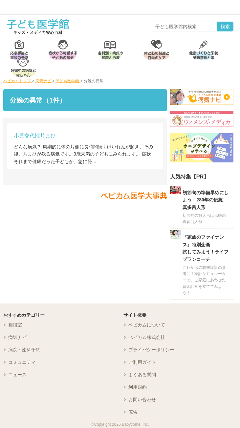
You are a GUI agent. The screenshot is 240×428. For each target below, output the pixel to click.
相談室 (15, 324)
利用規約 (137, 387)
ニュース (17, 374)
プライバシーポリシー (151, 349)
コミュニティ (22, 362)
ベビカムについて (146, 324)
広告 (133, 412)
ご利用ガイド (142, 362)
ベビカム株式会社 (146, 337)
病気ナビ (17, 337)
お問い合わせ (142, 399)
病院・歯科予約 (24, 349)
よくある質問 (142, 374)
